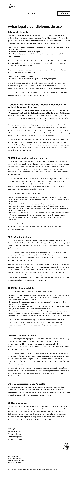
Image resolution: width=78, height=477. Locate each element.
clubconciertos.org (13, 456)
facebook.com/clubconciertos (15, 458)
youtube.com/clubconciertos (15, 462)
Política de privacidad (15, 431)
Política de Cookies (14, 434)
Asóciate (63, 13)
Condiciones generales (16, 437)
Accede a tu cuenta (15, 439)
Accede (31, 13)
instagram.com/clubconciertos (16, 460)
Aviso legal (11, 429)
